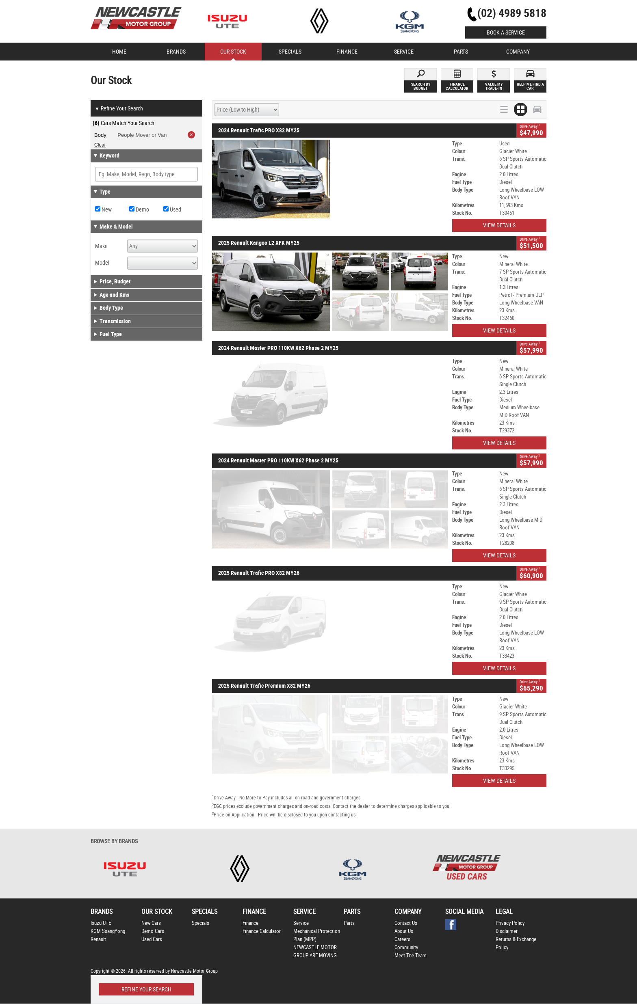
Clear (100, 145)
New (103, 209)
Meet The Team (410, 955)
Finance (250, 923)
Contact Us (405, 923)
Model (102, 262)
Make (101, 246)
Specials (200, 923)
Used (172, 209)
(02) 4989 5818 (511, 13)
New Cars (151, 923)
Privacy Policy (510, 923)
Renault (98, 939)
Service (301, 923)
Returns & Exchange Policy (516, 943)
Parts (349, 923)
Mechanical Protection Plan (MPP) (316, 935)
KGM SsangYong (108, 931)
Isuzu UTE (101, 923)
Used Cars (151, 939)
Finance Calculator (262, 931)
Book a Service (506, 32)
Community (406, 947)
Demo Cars (152, 931)
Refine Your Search (119, 109)
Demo (139, 209)
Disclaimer (507, 931)
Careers (402, 939)
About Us (403, 931)
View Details (499, 225)
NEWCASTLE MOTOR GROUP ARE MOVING (315, 951)
